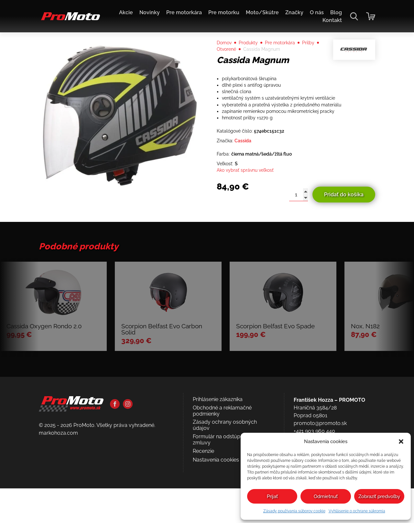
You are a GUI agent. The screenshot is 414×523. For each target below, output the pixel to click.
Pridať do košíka (344, 226)
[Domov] (69, 19)
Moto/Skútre (262, 12)
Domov (225, 55)
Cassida (246, 168)
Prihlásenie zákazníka (218, 466)
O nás (317, 12)
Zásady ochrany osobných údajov (225, 492)
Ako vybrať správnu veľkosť (249, 201)
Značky (294, 12)
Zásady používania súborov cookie (294, 511)
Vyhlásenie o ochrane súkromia (357, 511)
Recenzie (203, 518)
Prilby (223, 63)
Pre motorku (223, 12)
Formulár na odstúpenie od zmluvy (225, 506)
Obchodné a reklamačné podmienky (222, 478)
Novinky (149, 12)
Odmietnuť (326, 496)
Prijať (272, 496)
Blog (336, 12)
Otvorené (248, 63)
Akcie (126, 12)
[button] (401, 441)
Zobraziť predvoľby (379, 496)
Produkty (253, 55)
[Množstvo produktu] (298, 226)
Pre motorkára (184, 12)
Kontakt (332, 20)
